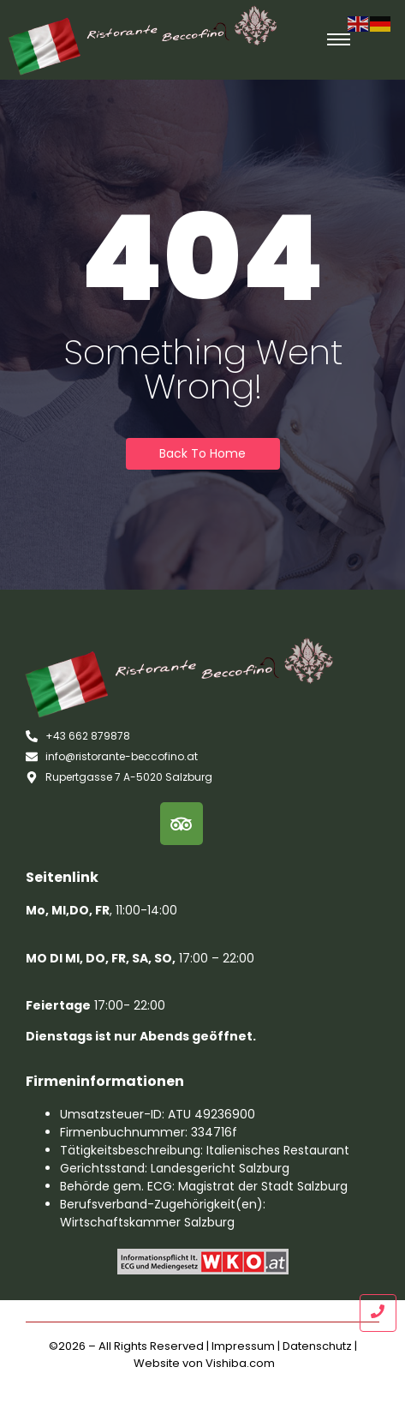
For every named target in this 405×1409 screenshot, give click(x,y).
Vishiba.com (240, 1363)
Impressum (243, 1346)
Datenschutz (317, 1346)
